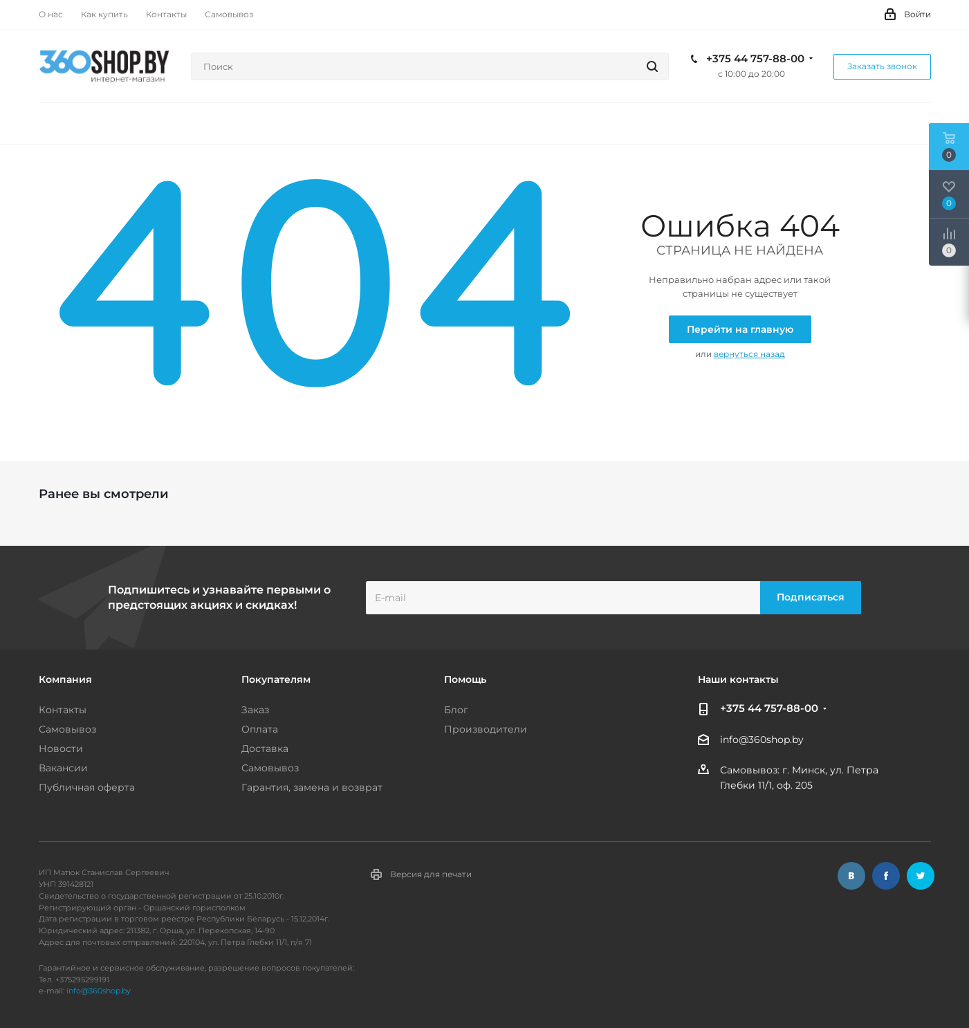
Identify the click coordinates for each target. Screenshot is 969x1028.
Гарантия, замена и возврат (311, 787)
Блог (456, 710)
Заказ (255, 710)
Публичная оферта (87, 787)
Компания (65, 679)
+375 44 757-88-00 (755, 59)
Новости (61, 748)
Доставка (264, 748)
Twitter (920, 876)
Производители (485, 729)
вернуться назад (749, 354)
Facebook (886, 876)
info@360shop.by (762, 739)
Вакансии (63, 768)
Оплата (259, 729)
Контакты (62, 710)
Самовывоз (67, 729)
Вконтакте (851, 876)
